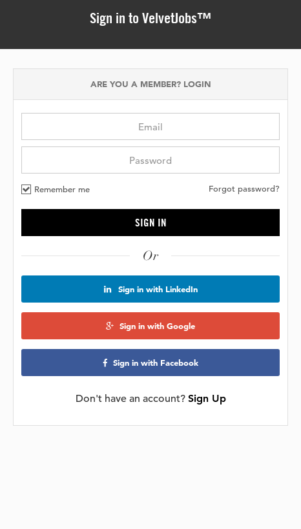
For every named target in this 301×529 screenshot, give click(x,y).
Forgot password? (244, 189)
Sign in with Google (150, 326)
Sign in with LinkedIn (151, 289)
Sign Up (207, 398)
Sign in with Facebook (150, 362)
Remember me (55, 189)
